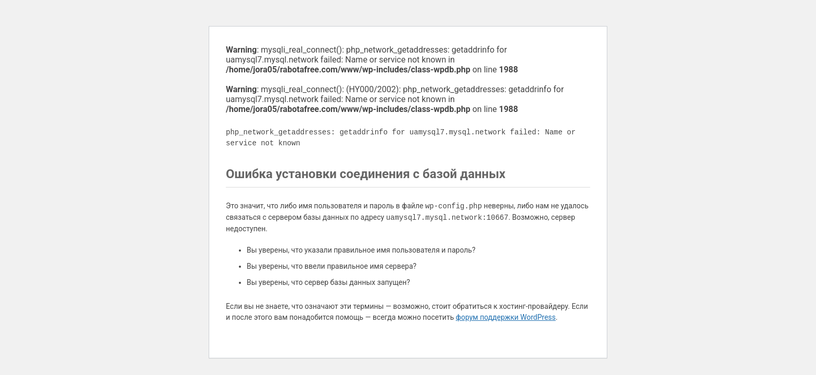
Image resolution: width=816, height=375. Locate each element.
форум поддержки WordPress (506, 317)
